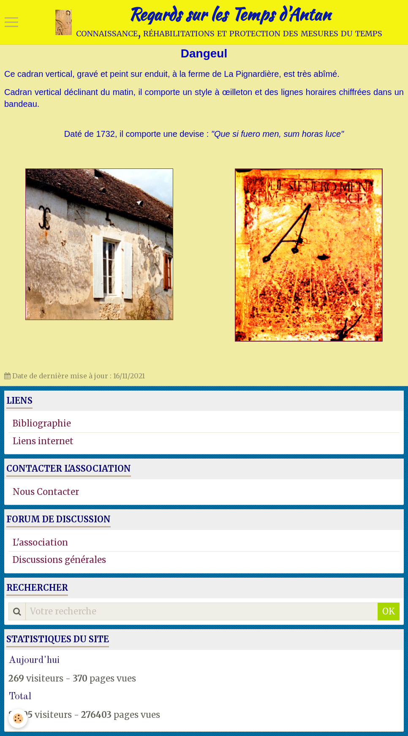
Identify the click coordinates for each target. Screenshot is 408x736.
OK (388, 611)
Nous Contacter (46, 491)
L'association (40, 542)
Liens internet (43, 441)
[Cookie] (17, 718)
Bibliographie (42, 423)
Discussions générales (59, 559)
